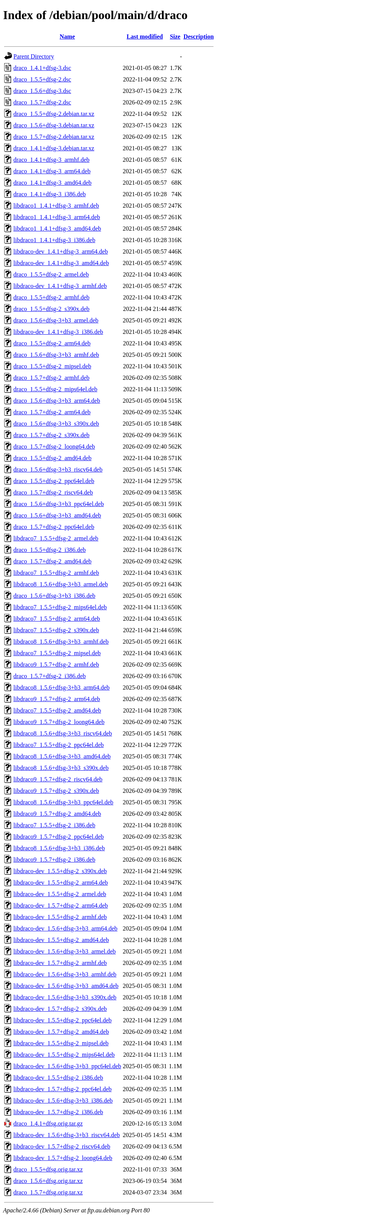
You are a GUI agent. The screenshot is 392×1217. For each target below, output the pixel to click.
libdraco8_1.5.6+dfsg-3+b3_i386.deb (59, 848)
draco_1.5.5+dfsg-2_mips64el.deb (55, 389)
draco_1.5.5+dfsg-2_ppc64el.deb (53, 481)
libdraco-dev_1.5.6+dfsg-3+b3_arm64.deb (65, 928)
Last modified (145, 36)
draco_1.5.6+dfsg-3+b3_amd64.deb (57, 515)
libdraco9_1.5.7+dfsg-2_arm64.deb (56, 699)
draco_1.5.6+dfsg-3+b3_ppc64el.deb (58, 504)
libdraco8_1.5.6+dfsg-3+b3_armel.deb (60, 584)
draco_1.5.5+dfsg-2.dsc (42, 79)
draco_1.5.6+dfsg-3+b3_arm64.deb (56, 400)
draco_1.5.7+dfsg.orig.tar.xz (48, 1192)
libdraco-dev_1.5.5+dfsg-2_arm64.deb (60, 882)
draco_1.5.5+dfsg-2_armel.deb (51, 274)
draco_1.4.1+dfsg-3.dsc (42, 68)
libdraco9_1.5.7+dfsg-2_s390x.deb (56, 790)
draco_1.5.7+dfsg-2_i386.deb (49, 676)
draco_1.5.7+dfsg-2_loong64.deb (54, 446)
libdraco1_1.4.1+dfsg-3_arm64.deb (56, 217)
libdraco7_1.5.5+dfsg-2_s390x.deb (56, 630)
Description (198, 36)
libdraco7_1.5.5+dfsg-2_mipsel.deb (57, 653)
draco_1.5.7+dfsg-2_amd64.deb (52, 561)
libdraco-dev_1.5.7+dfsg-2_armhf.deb (60, 963)
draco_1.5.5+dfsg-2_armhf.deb (51, 297)
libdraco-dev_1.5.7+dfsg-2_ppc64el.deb (62, 1089)
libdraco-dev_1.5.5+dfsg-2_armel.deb (59, 894)
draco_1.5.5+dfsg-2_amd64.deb (52, 458)
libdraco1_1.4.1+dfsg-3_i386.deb (54, 240)
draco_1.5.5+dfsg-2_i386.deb (49, 550)
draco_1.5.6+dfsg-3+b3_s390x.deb (56, 423)
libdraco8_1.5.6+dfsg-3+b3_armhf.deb (61, 641)
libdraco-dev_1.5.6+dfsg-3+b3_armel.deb (64, 951)
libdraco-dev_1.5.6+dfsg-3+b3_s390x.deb (64, 997)
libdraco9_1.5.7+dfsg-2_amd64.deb (57, 813)
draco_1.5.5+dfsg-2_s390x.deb (51, 309)
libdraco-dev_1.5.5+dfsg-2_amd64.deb (61, 940)
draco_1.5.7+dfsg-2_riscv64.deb (53, 492)
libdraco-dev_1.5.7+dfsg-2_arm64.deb (60, 905)
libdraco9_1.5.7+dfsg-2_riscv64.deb (58, 779)
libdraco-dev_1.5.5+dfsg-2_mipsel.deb (61, 1043)
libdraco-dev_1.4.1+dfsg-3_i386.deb (58, 332)
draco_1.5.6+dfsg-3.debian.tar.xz (53, 125)
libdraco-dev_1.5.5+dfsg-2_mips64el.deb (64, 1054)
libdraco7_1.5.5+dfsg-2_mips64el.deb (60, 607)
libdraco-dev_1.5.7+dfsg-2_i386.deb (58, 1112)
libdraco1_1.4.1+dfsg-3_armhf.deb (56, 205)
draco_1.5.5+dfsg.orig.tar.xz (48, 1169)
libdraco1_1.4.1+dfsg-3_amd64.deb (57, 228)
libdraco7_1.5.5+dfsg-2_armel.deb (55, 538)
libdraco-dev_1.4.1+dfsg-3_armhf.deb (60, 286)
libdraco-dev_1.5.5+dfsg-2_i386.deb (58, 1077)
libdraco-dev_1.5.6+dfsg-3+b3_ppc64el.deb (67, 1066)
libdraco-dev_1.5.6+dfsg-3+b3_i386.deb (63, 1100)
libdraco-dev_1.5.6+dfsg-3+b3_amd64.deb (65, 986)
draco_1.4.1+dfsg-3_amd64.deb (52, 182)
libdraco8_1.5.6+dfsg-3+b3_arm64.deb (61, 687)
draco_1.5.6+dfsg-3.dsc (42, 91)
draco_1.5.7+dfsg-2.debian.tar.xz (53, 136)
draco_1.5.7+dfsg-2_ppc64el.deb (53, 527)
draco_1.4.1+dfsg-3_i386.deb (49, 194)
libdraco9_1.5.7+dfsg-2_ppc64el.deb (58, 836)
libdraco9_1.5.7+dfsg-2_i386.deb (54, 859)
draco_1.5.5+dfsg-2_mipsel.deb (52, 366)
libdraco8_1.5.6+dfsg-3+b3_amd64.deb (62, 756)
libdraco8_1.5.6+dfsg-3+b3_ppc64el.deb (63, 802)
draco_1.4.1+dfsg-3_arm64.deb (51, 171)
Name (67, 36)
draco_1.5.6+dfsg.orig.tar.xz (48, 1181)
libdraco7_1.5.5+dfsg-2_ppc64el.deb (58, 745)
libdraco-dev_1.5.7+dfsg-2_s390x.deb (60, 1008)
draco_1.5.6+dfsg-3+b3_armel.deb (55, 320)
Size (175, 36)
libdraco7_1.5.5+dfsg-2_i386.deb (54, 825)
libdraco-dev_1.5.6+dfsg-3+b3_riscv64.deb (66, 1135)
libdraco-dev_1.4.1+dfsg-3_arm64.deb (60, 251)
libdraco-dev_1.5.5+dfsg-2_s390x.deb (60, 871)
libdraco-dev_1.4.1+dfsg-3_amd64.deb (61, 263)
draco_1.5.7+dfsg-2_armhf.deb (51, 377)
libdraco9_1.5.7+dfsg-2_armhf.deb (56, 664)
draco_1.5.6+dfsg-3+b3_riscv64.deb (58, 469)
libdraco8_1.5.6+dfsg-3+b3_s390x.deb (61, 768)
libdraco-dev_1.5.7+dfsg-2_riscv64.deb (61, 1146)
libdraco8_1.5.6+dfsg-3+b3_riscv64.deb (62, 733)
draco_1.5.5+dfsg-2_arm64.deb (51, 343)
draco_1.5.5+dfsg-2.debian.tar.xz (53, 114)
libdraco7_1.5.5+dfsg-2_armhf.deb (56, 572)
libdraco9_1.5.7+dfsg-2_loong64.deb (59, 722)
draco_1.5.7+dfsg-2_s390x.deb (51, 435)
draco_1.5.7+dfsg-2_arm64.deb (51, 412)
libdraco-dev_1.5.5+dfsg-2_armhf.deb (60, 917)
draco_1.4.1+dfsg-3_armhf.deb (51, 159)
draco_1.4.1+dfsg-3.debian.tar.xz (53, 148)
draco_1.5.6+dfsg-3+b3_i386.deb (54, 595)
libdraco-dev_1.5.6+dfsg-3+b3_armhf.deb (64, 974)
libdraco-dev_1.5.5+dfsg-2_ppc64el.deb (62, 1020)
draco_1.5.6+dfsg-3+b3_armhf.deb (56, 354)
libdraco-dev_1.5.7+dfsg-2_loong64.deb (62, 1158)
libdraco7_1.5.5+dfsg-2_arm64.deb (56, 618)
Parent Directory (33, 56)
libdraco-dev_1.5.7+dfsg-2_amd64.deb (61, 1031)
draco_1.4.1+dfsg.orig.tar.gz (48, 1123)
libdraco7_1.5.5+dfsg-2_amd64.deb (57, 710)
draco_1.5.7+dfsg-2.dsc (42, 102)
